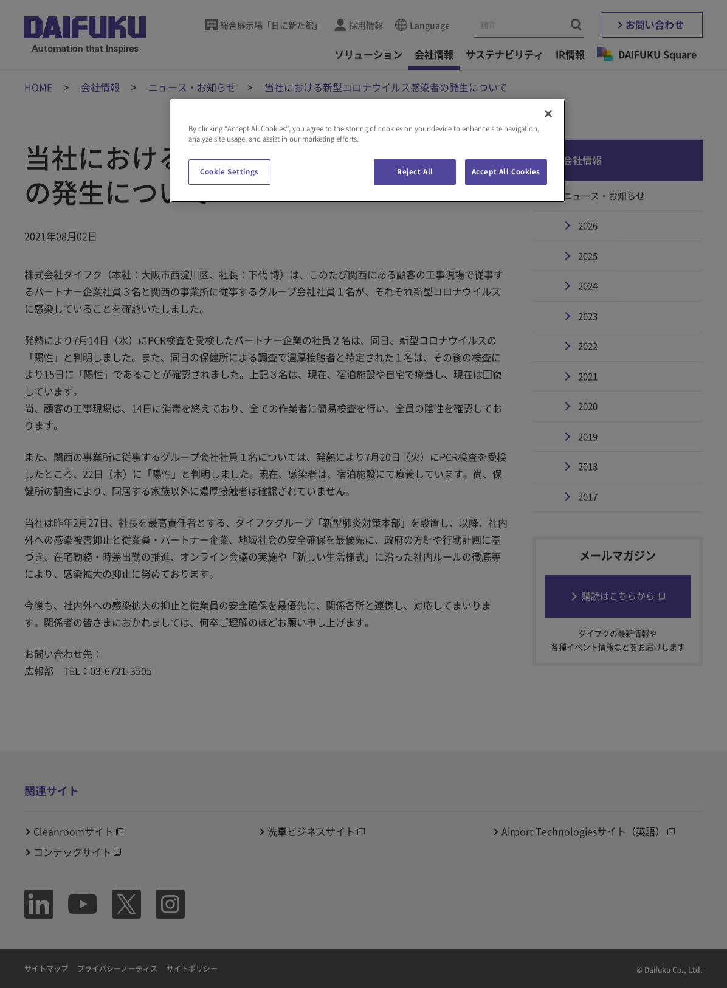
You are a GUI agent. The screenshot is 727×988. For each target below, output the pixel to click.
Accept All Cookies (506, 172)
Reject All (415, 172)
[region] (367, 150)
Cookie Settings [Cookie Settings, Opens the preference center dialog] (229, 172)
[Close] (548, 113)
